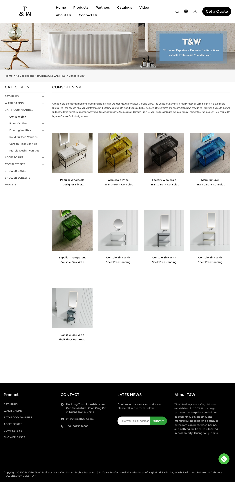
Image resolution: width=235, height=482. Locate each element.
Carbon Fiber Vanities (23, 143)
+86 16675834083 (77, 426)
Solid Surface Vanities (23, 137)
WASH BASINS (14, 103)
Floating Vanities (20, 130)
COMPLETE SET (15, 164)
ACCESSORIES (14, 157)
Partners (103, 8)
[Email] (134, 421)
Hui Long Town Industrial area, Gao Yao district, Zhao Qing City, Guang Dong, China (86, 408)
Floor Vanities (18, 123)
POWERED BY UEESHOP (20, 475)
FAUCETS (11, 184)
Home (61, 8)
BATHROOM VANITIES (51, 75)
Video (144, 8)
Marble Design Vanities (24, 150)
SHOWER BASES (15, 171)
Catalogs (124, 8)
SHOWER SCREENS (17, 177)
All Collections (25, 75)
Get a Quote (217, 11)
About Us (63, 15)
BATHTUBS (12, 96)
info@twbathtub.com (80, 419)
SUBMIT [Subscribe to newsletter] (158, 421)
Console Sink (76, 75)
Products (80, 8)
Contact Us (88, 15)
